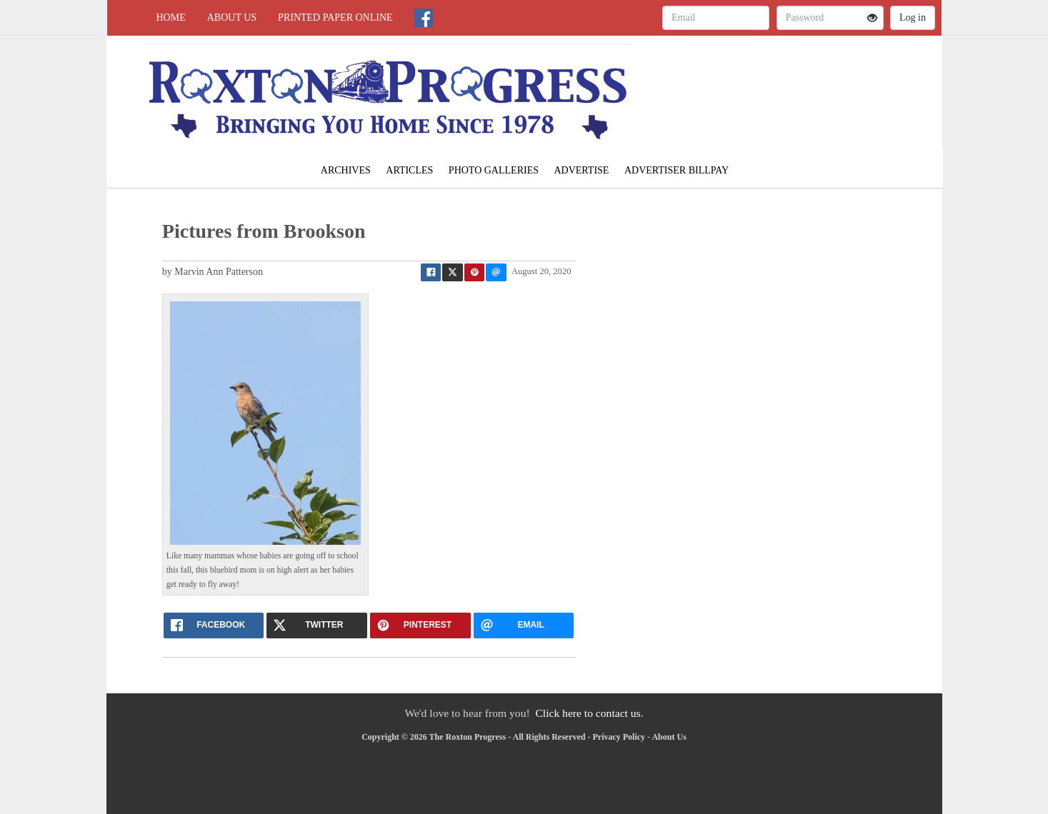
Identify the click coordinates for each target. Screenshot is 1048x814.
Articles (409, 170)
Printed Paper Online (335, 17)
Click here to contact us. (589, 713)
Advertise (581, 170)
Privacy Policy (618, 737)
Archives (346, 170)
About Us (231, 17)
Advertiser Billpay (676, 170)
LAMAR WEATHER (811, 85)
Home (171, 17)
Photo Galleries (494, 170)
